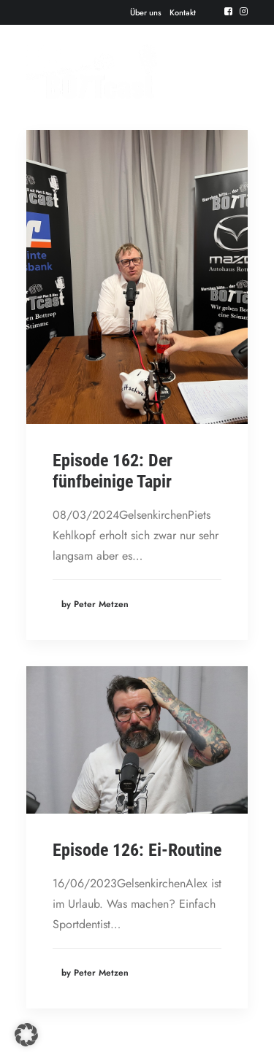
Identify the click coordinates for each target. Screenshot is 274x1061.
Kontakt (183, 12)
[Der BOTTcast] (91, 72)
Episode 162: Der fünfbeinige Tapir (112, 471)
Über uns (145, 12)
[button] (228, 11)
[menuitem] (146, 12)
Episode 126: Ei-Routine (137, 850)
